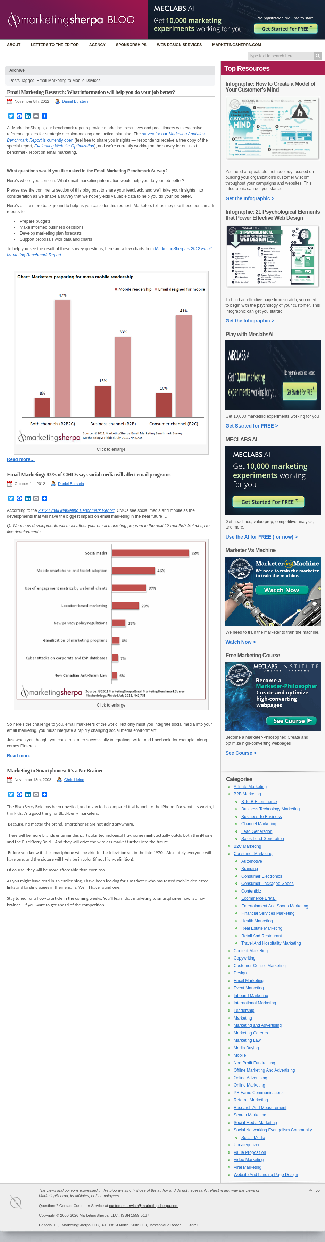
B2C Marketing (247, 846)
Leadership (244, 1010)
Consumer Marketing (253, 853)
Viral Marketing (247, 1167)
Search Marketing (250, 1115)
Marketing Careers (251, 1033)
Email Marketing (249, 980)
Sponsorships (131, 45)
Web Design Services (179, 45)
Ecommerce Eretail (258, 898)
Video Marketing (249, 1159)
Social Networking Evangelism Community (273, 1129)
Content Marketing (251, 950)
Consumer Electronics (261, 876)
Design (240, 973)
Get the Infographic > (250, 198)
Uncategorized (247, 1144)
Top (317, 1190)
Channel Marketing (258, 823)
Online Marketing (249, 1085)
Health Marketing (257, 921)
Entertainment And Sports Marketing (274, 906)
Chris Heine (74, 780)
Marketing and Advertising (258, 1025)
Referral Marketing (251, 1100)
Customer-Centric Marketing (260, 965)
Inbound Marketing (251, 995)
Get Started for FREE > (252, 426)
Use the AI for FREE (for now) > (262, 537)
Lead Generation (256, 831)
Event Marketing (249, 988)
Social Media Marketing (255, 1122)
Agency (97, 45)
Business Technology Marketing (270, 808)
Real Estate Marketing (261, 928)
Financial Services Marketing (267, 913)
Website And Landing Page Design (266, 1174)
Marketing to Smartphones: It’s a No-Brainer (55, 771)
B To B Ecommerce (259, 801)
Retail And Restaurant (261, 935)
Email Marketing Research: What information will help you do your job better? (91, 92)
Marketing (243, 1018)
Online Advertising (250, 1077)
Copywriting (245, 958)
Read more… (21, 459)
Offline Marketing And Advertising (264, 1070)
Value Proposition (250, 1152)
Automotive (251, 861)
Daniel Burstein (75, 101)
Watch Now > (241, 642)
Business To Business (261, 816)
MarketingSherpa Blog (74, 20)
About (13, 45)
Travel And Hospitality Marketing (271, 943)
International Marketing (255, 1002)
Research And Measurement (260, 1107)
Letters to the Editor (55, 45)
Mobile (240, 1055)
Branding (249, 868)
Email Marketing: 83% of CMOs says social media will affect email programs (88, 475)
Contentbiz (251, 891)
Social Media (253, 1137)
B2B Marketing (247, 794)
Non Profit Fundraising (254, 1063)
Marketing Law (247, 1040)
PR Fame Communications (258, 1092)
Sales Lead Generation (262, 838)
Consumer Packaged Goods (267, 883)
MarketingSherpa (23, 1203)
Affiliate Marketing (250, 786)
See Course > (241, 753)
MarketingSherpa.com (236, 45)
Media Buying (246, 1048)
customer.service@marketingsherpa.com (143, 1205)
